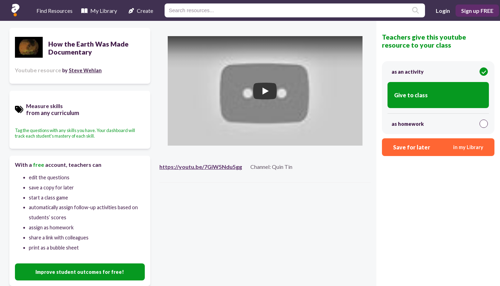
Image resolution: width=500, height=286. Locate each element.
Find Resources (54, 10)
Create (140, 10)
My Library (99, 10)
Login (443, 10)
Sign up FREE (477, 10)
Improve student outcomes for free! (79, 272)
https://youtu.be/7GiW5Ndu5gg (200, 166)
